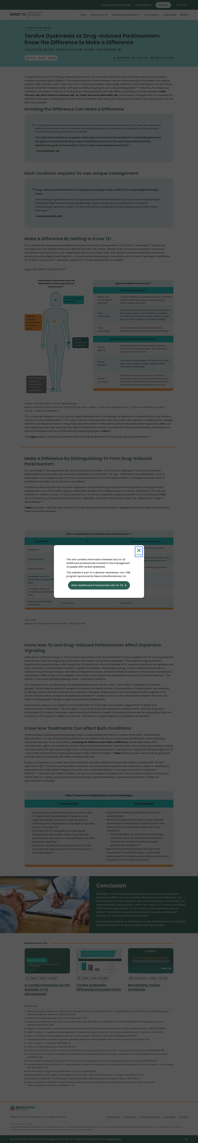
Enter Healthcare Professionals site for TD (97, 585)
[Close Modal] (139, 551)
